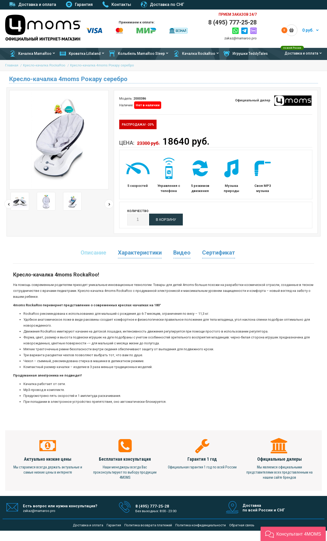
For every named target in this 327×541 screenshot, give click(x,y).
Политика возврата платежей (148, 525)
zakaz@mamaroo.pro (240, 38)
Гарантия (114, 525)
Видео (182, 252)
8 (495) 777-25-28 (232, 22)
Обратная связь (241, 525)
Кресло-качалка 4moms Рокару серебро (102, 65)
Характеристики (140, 252)
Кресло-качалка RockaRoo (44, 65)
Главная (11, 65)
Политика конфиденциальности (200, 525)
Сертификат (218, 252)
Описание (93, 252)
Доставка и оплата (88, 525)
